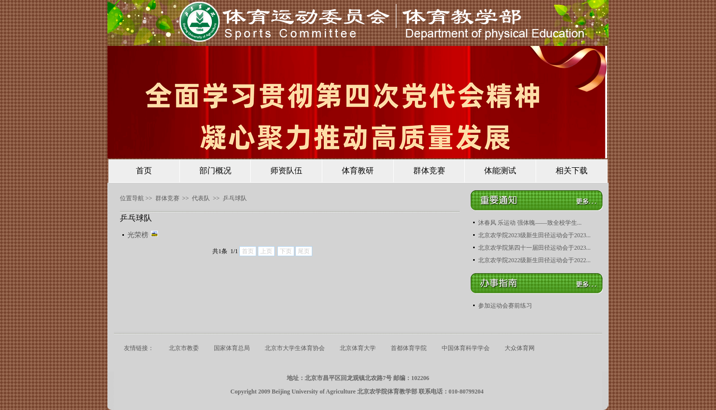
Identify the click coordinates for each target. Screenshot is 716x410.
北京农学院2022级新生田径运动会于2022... (534, 260)
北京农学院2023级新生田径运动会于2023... (534, 235)
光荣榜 (142, 235)
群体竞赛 (429, 170)
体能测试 (500, 170)
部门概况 (215, 170)
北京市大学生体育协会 (295, 348)
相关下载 (572, 170)
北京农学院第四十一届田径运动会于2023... (534, 247)
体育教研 (358, 170)
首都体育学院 (409, 348)
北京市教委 (184, 348)
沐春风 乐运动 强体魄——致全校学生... (530, 222)
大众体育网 (520, 348)
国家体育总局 (232, 348)
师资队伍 (286, 170)
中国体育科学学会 (466, 348)
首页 (144, 170)
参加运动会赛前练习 (505, 305)
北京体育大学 (358, 348)
